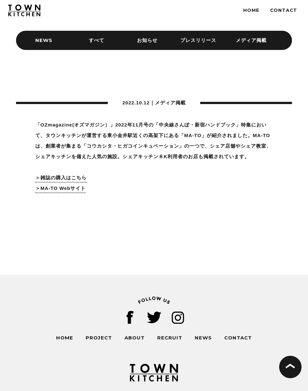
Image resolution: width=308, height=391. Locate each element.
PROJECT (99, 338)
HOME (251, 10)
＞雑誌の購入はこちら (61, 177)
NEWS (203, 338)
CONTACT (283, 10)
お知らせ (147, 40)
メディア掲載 (251, 40)
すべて (96, 40)
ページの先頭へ (290, 367)
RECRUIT (169, 338)
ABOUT (134, 338)
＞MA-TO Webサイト (60, 188)
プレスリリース (198, 40)
